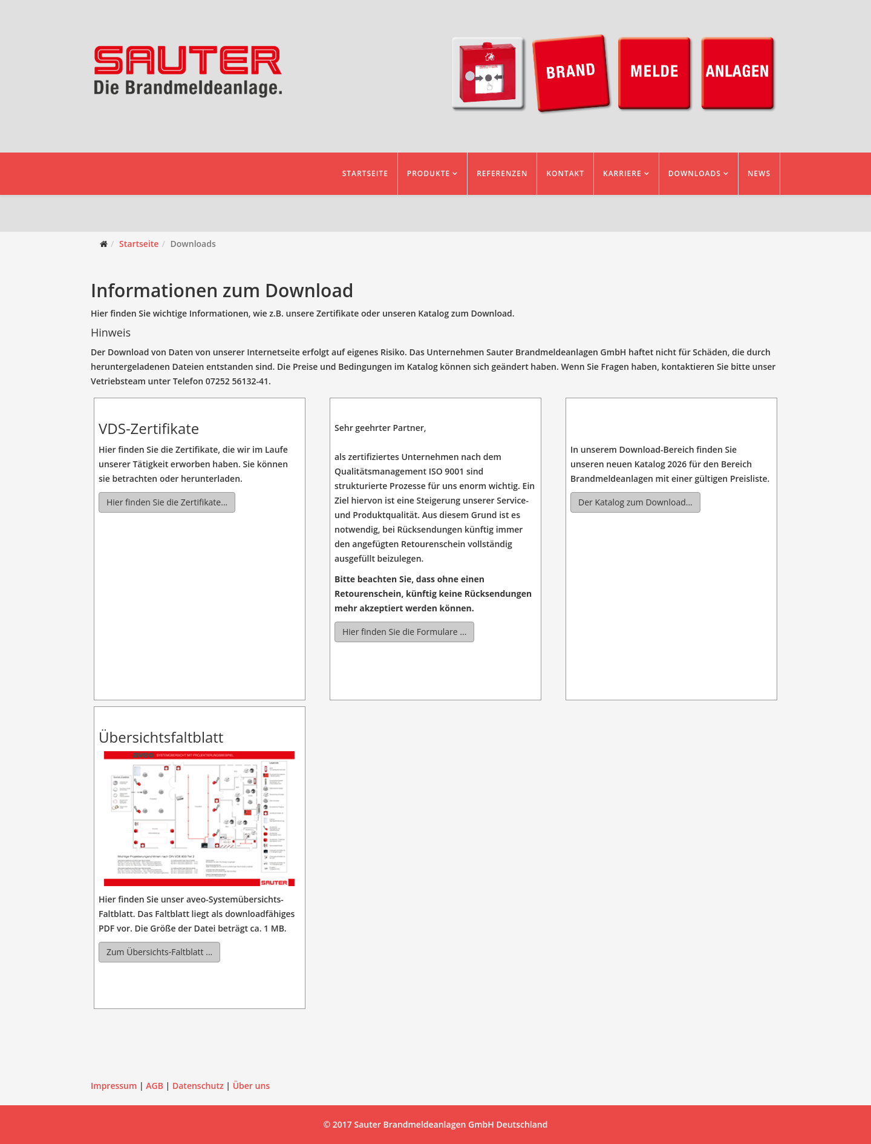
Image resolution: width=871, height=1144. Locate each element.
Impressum (114, 1085)
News (759, 173)
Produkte (428, 173)
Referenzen (502, 173)
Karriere (622, 173)
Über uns (251, 1085)
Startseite (365, 173)
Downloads (694, 173)
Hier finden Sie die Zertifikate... (166, 502)
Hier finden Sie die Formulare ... (404, 631)
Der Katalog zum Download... (635, 502)
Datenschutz (198, 1085)
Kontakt (565, 173)
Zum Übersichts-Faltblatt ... (159, 952)
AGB (154, 1085)
